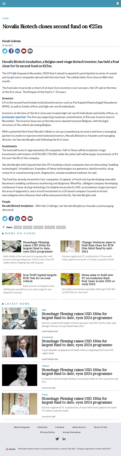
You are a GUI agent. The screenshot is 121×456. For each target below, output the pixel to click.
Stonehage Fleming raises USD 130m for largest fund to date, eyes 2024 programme (38, 246)
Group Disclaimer (72, 432)
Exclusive (50, 227)
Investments (47, 337)
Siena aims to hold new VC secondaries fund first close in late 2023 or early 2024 (98, 279)
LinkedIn (64, 439)
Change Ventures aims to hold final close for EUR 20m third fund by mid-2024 (98, 246)
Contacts (59, 427)
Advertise (42, 427)
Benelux (38, 227)
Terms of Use (100, 427)
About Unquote (22, 427)
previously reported (14, 117)
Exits (44, 310)
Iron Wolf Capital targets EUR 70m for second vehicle (40, 278)
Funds (5, 18)
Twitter (57, 439)
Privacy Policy (47, 432)
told (13, 73)
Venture (27, 227)
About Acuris (79, 427)
